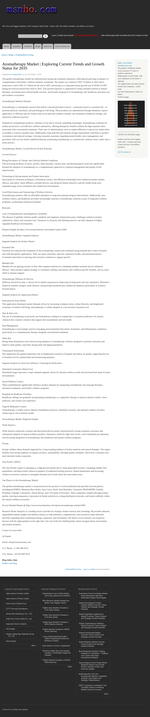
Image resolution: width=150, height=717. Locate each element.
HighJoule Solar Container (16, 624)
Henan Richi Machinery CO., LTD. (19, 614)
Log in (54, 35)
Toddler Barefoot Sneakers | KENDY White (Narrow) (56, 661)
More (33, 646)
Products (28, 46)
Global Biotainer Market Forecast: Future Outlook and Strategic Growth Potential (92, 644)
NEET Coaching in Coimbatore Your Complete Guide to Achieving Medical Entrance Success (93, 687)
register (93, 569)
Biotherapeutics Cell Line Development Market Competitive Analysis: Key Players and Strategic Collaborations (93, 677)
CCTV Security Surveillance (17, 609)
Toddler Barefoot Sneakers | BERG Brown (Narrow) (56, 630)
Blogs (37, 46)
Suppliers (17, 46)
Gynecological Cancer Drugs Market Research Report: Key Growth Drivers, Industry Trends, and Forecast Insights (93, 666)
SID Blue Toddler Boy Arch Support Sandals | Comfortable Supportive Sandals (56, 653)
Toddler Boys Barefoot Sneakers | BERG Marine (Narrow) (55, 623)
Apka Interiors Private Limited (17, 594)
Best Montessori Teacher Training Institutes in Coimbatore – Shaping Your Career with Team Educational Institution (93, 654)
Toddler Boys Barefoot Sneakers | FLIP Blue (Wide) (55, 616)
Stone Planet (11, 641)
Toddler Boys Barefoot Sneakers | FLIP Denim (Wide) (55, 609)
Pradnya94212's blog (24, 55)
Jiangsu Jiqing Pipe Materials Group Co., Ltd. (20, 635)
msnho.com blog (9, 563)
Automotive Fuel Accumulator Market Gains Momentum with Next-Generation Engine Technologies (93, 596)
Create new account (66, 35)
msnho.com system (20, 710)
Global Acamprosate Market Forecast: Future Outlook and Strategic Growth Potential (91, 635)
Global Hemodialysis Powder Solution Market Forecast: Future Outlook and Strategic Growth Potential (93, 606)
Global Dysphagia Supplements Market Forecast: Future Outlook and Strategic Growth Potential (92, 616)
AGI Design (10, 629)
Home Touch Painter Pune (16, 604)
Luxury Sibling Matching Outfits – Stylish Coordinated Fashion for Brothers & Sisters (55, 639)
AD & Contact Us (62, 46)
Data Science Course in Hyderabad (56, 646)
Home (6, 46)
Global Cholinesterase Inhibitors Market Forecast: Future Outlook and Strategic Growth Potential (92, 625)
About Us (48, 46)
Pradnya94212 (17, 74)
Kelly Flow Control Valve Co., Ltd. (19, 619)
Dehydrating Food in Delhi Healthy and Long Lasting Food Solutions (56, 595)
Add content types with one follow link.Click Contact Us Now (124, 35)
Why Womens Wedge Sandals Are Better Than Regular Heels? (55, 602)
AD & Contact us (124, 152)
